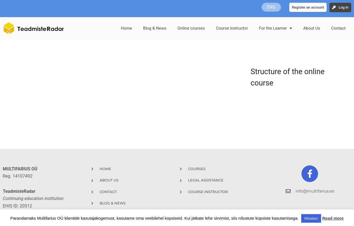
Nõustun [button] (311, 218)
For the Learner (275, 28)
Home (126, 28)
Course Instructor (232, 28)
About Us (311, 28)
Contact (338, 28)
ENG (271, 7)
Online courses (191, 28)
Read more (333, 218)
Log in (343, 7)
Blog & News (154, 28)
